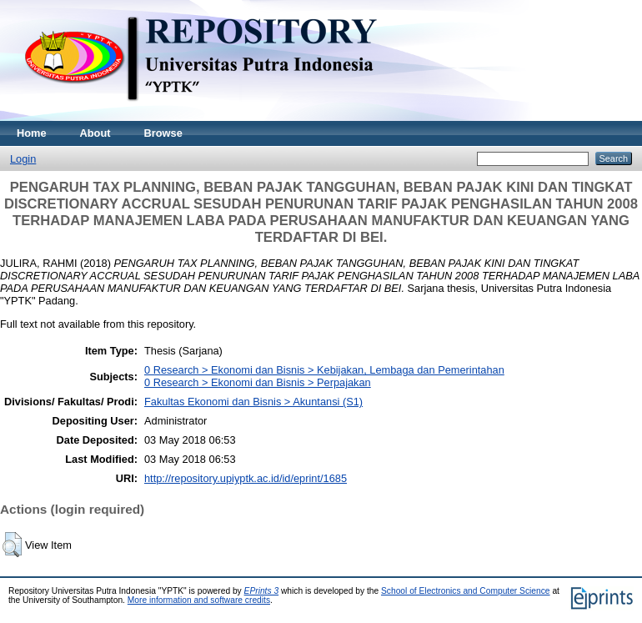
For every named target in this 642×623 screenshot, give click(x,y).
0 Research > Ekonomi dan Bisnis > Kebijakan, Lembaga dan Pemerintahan (324, 370)
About (95, 133)
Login (23, 159)
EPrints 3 (261, 590)
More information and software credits (199, 600)
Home (32, 133)
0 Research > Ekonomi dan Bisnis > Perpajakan (257, 382)
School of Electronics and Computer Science (465, 590)
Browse (163, 133)
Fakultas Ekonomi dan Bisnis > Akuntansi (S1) (253, 401)
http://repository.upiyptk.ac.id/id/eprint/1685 (245, 478)
